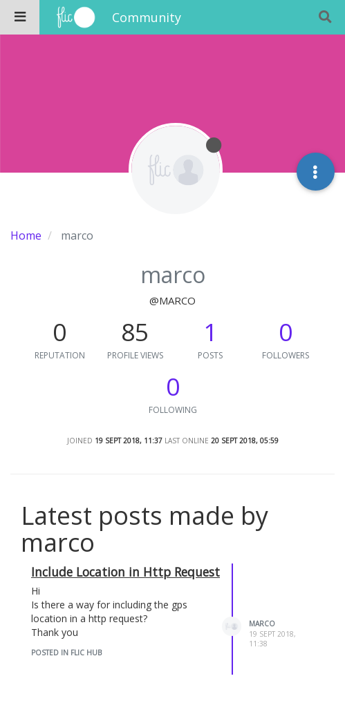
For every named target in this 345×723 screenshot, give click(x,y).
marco (262, 623)
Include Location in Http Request (125, 571)
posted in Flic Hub (66, 652)
